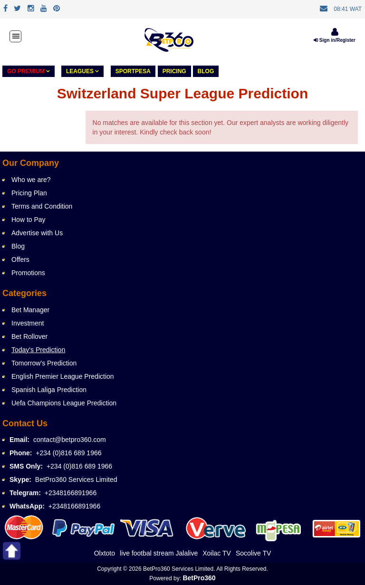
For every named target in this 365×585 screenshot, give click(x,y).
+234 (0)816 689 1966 (68, 453)
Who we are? (30, 179)
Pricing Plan (29, 193)
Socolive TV (253, 553)
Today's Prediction (38, 350)
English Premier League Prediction (62, 376)
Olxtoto (104, 553)
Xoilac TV (216, 553)
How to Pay (28, 219)
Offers (20, 259)
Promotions (28, 273)
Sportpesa (133, 71)
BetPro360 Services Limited (76, 479)
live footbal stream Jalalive (159, 553)
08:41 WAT (348, 9)
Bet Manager (30, 310)
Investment (27, 323)
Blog (206, 71)
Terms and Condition (41, 206)
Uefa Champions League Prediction (63, 403)
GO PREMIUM (28, 71)
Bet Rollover (29, 336)
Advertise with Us (37, 233)
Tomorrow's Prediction (44, 363)
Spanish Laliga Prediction (48, 389)
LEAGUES (82, 71)
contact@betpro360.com (69, 439)
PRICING (174, 71)
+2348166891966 (70, 493)
